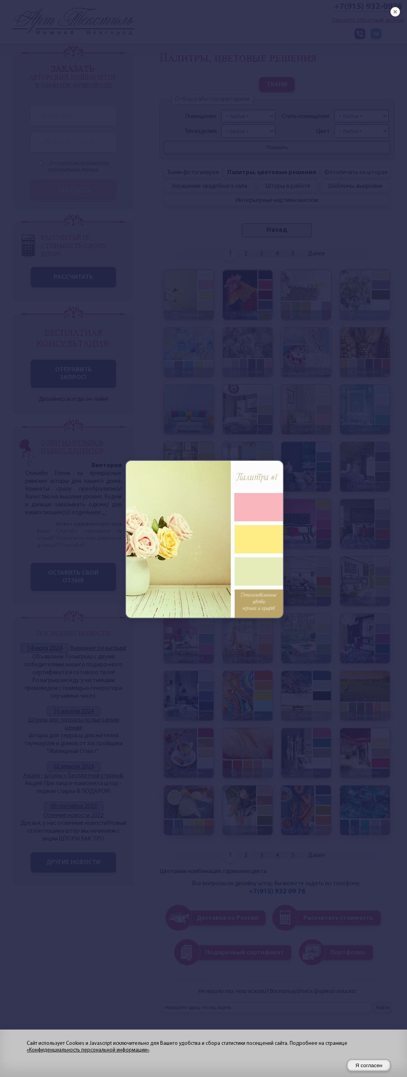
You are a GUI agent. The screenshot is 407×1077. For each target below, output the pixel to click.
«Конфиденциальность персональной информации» (88, 1050)
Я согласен (368, 1065)
